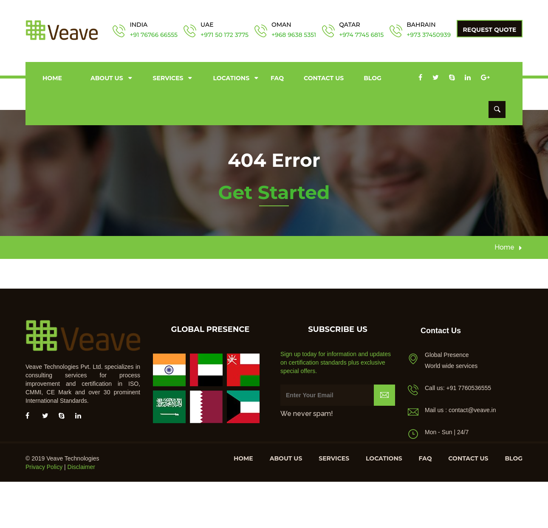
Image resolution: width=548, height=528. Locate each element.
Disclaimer (81, 466)
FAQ (277, 78)
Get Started (274, 192)
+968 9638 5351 (293, 35)
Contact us (324, 78)
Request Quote (490, 30)
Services (168, 78)
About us (106, 78)
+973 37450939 (429, 35)
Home (52, 78)
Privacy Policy (43, 466)
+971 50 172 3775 (225, 35)
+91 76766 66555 (154, 35)
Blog (372, 78)
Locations (231, 78)
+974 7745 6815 (361, 35)
